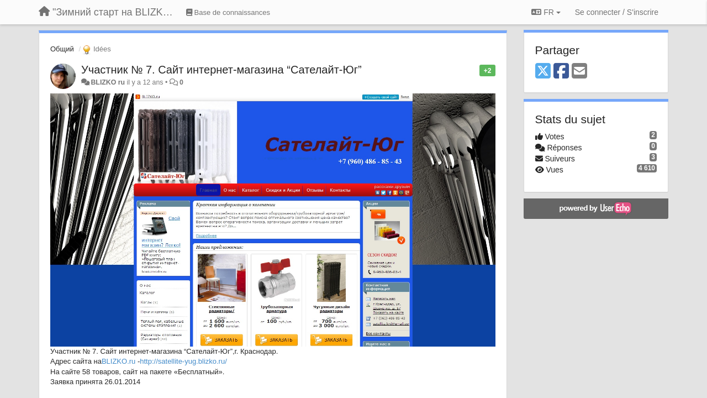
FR (545, 12)
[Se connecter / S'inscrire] (617, 12)
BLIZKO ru (108, 82)
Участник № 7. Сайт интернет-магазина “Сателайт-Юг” (221, 70)
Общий (62, 49)
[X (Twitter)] (543, 71)
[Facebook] (561, 71)
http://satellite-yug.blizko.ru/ (183, 361)
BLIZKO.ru (118, 361)
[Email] (579, 71)
